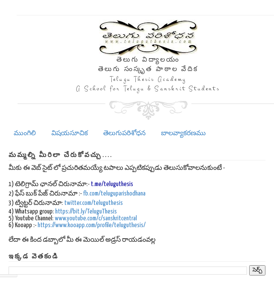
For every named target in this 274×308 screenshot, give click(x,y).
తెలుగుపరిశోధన (124, 133)
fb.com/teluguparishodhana (114, 193)
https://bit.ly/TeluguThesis (86, 211)
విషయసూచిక (69, 133)
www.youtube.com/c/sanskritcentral (96, 218)
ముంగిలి (25, 133)
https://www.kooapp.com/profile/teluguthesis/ (92, 225)
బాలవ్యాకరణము (183, 133)
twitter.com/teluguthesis (93, 203)
